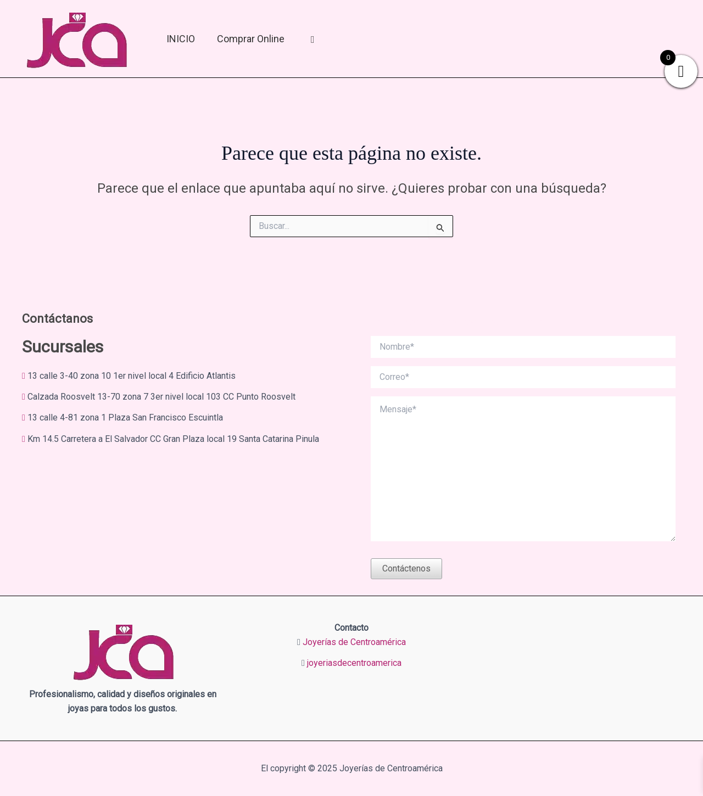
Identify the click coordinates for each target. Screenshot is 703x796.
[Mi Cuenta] (313, 39)
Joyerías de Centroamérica (354, 642)
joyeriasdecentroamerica (354, 663)
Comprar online (250, 38)
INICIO (180, 38)
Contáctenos (406, 568)
